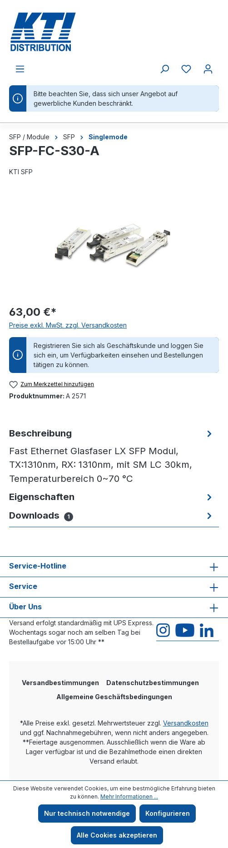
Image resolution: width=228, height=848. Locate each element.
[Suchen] (164, 69)
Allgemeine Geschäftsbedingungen (114, 697)
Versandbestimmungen (60, 682)
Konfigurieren (167, 813)
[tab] (111, 456)
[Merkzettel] (186, 69)
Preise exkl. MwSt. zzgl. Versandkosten (68, 325)
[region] (114, 246)
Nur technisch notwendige (87, 813)
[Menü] (20, 69)
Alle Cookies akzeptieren (117, 835)
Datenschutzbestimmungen (152, 682)
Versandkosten (185, 723)
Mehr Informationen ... (129, 796)
